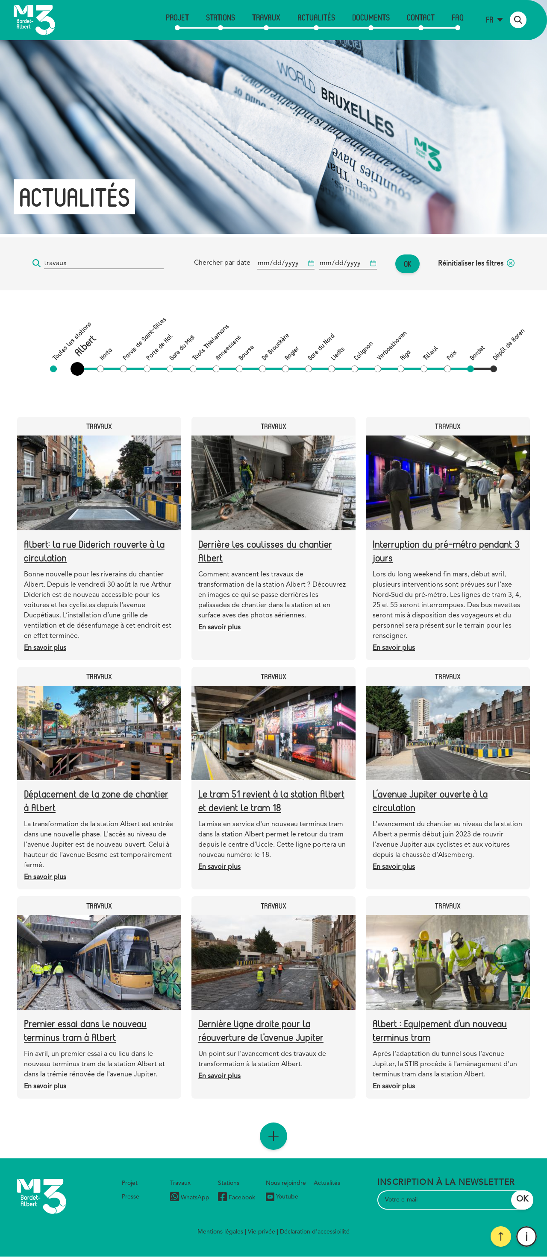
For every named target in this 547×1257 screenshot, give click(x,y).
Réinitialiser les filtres (476, 264)
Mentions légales (220, 1232)
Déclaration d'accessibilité (315, 1232)
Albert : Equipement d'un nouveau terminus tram (440, 1030)
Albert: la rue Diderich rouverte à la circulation (94, 550)
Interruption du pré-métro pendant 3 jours (446, 550)
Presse (130, 1197)
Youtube (282, 1197)
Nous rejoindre (286, 1183)
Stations (220, 17)
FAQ (458, 17)
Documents (371, 17)
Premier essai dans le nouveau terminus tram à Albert (85, 1030)
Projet (177, 17)
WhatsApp (189, 1198)
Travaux (266, 17)
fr (489, 19)
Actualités (316, 17)
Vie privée (261, 1232)
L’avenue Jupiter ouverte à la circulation (430, 800)
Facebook (236, 1198)
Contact (421, 17)
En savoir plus (45, 648)
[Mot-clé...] (104, 263)
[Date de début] (286, 263)
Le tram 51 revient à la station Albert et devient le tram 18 (271, 800)
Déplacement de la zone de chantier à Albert (96, 800)
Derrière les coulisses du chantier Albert (265, 550)
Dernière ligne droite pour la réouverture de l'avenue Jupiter (260, 1030)
